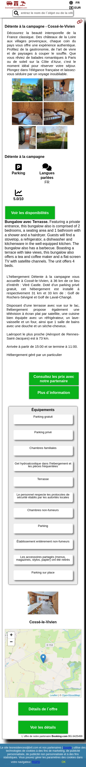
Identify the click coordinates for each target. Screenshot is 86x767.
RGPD (36, 762)
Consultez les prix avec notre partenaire (53, 379)
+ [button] (11, 635)
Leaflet (54, 695)
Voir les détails (43, 727)
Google (67, 747)
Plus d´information (54, 393)
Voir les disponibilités (30, 213)
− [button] (11, 642)
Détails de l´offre (43, 709)
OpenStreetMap (71, 695)
